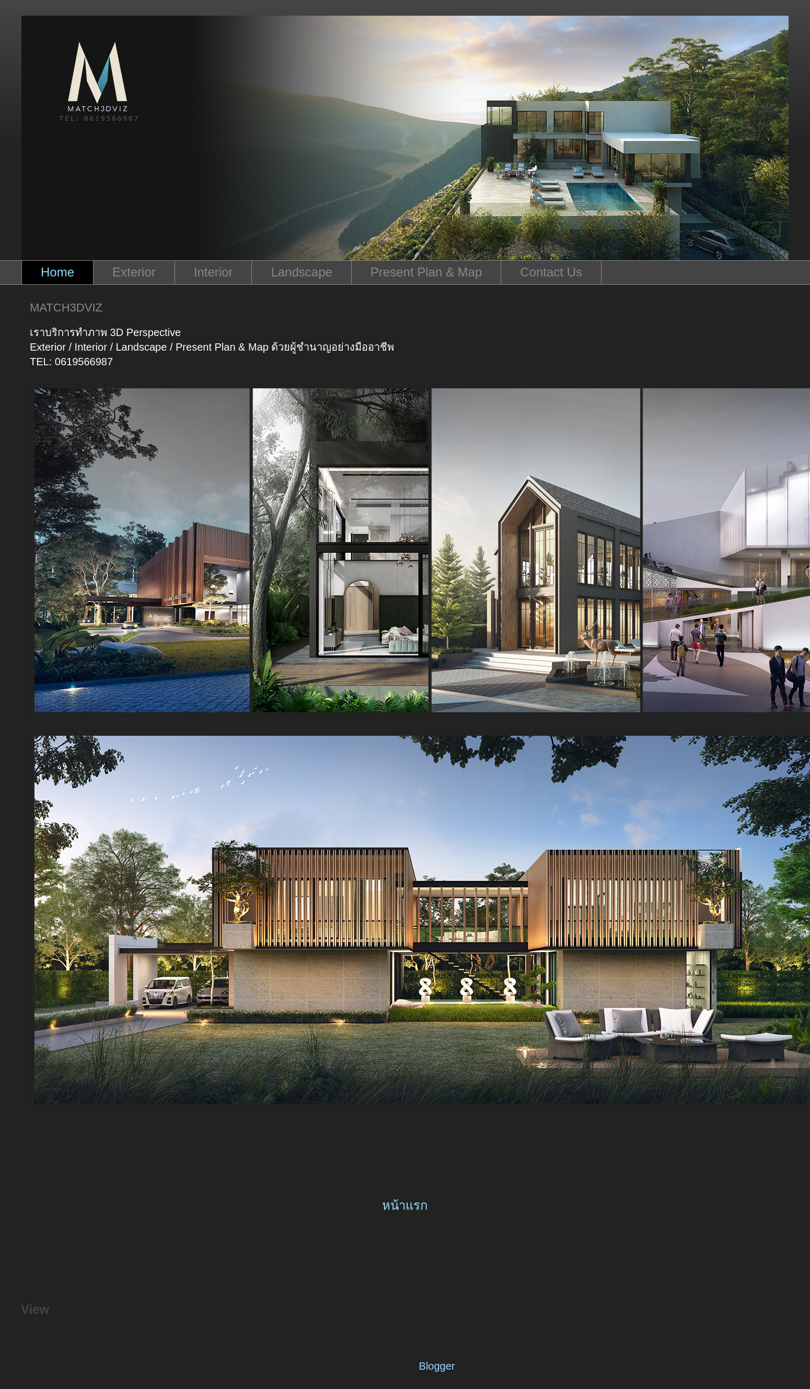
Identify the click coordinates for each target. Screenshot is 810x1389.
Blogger (437, 1366)
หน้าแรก (405, 1205)
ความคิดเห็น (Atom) (436, 1252)
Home (57, 272)
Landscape (301, 272)
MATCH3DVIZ (66, 307)
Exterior (134, 272)
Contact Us (551, 272)
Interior (213, 272)
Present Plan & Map (426, 272)
